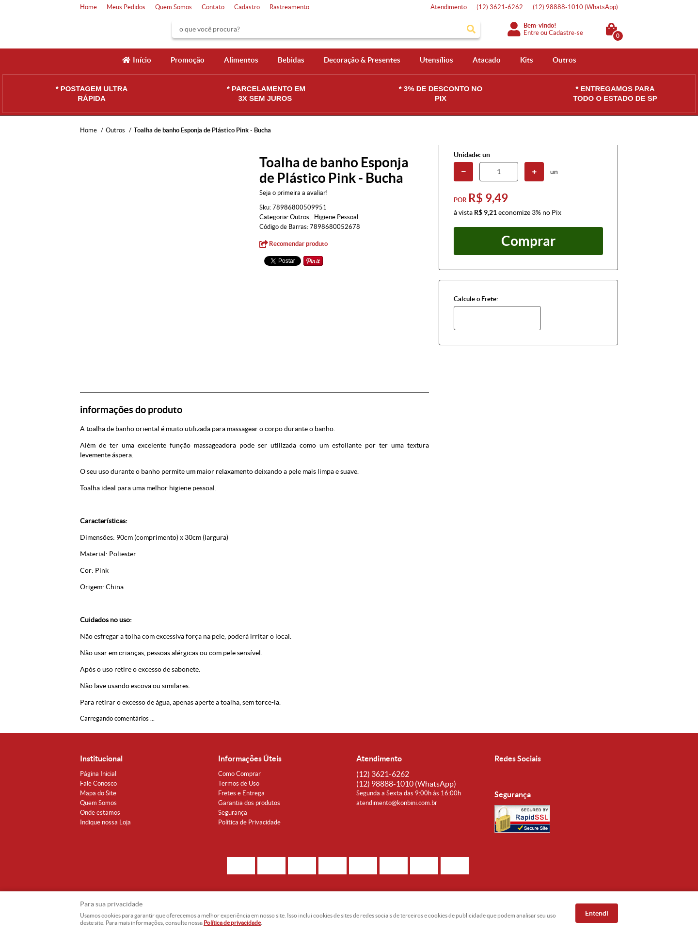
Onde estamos (100, 812)
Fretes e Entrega (241, 793)
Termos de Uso (238, 783)
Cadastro (247, 7)
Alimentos (241, 60)
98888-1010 (575, 7)
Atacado (487, 60)
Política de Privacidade (249, 822)
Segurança (232, 812)
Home (88, 7)
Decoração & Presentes (362, 60)
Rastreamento (289, 7)
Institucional (101, 758)
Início (142, 60)
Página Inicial (98, 773)
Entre (531, 32)
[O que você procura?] (471, 29)
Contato (213, 7)
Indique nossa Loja (105, 822)
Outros (564, 60)
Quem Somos (173, 7)
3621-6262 (499, 7)
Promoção (188, 60)
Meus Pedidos (126, 7)
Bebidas (291, 60)
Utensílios (436, 60)
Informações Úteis (250, 758)
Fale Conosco (98, 783)
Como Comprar (239, 773)
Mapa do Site (98, 793)
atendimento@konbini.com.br (396, 802)
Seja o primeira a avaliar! (293, 192)
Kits (526, 60)
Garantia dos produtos (249, 802)
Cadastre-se (566, 32)
